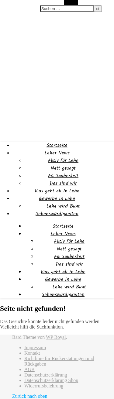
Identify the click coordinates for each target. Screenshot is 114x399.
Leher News (57, 153)
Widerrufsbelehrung (43, 385)
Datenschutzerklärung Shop (51, 380)
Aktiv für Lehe (63, 160)
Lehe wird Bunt (63, 206)
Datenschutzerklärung (45, 374)
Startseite (57, 145)
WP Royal (56, 337)
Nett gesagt (63, 168)
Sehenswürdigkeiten (57, 214)
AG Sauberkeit (63, 176)
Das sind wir (63, 183)
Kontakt (32, 353)
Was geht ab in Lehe (57, 191)
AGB (29, 369)
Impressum (35, 347)
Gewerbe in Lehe (57, 198)
